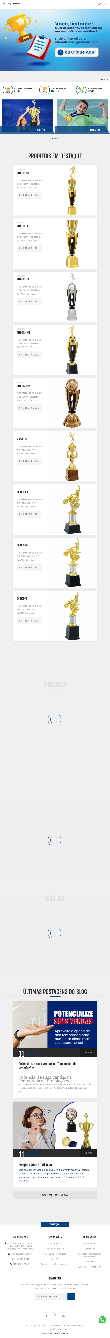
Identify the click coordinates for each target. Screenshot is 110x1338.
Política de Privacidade (55, 1253)
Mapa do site (89, 1261)
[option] (55, 40)
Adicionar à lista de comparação (30, 195)
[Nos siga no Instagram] (55, 1315)
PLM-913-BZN (23, 385)
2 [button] (104, 79)
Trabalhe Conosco (55, 1248)
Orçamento (100, 3)
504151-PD (22, 598)
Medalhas (95, 130)
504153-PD (22, 492)
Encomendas (90, 1243)
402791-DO (22, 439)
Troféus (41, 130)
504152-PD (22, 545)
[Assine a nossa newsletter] (51, 1296)
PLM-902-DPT (23, 332)
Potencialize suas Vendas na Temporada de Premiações (47, 1066)
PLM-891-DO (23, 173)
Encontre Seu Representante (55, 1264)
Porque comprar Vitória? (35, 1164)
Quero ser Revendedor (90, 1266)
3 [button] (107, 79)
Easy (64, 1329)
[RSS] (63, 1315)
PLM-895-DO (23, 226)
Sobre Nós (55, 1259)
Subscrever (71, 1296)
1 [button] (102, 79)
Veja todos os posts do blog (55, 1194)
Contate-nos (55, 1243)
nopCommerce (61, 1333)
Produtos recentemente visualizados (89, 1255)
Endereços (90, 1248)
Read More (88, 1052)
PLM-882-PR (23, 279)
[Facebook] (46, 1315)
